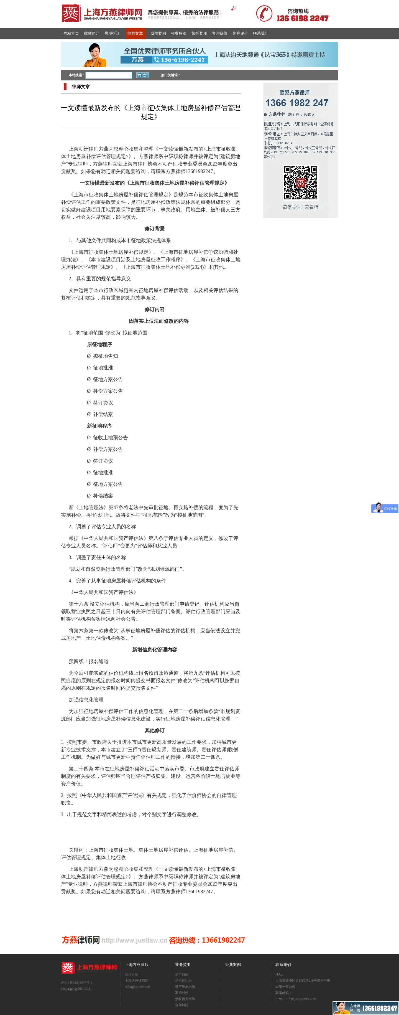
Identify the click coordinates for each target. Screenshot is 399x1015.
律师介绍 (131, 974)
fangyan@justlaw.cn (302, 999)
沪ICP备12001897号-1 (76, 982)
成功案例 (158, 33)
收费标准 (178, 33)
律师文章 (135, 33)
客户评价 (240, 33)
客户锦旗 (219, 33)
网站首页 (71, 33)
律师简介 (91, 33)
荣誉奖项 (199, 33)
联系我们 (260, 33)
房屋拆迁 (112, 33)
